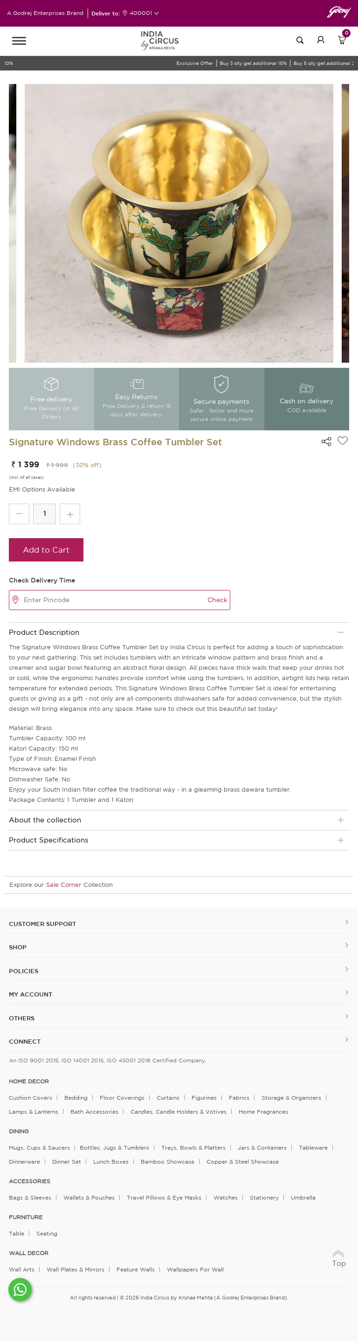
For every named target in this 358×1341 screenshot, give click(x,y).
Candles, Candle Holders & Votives (179, 1111)
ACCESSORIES (29, 1181)
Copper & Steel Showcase (243, 1161)
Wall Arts (21, 1269)
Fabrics (239, 1097)
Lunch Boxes (111, 1161)
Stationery (264, 1197)
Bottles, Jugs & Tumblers (114, 1147)
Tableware (313, 1147)
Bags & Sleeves (30, 1197)
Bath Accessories (94, 1111)
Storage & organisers (291, 1097)
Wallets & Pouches (89, 1197)
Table (16, 1233)
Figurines (204, 1097)
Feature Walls (136, 1269)
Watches (225, 1197)
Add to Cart (46, 549)
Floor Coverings (122, 1097)
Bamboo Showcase (167, 1161)
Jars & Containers (262, 1147)
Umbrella (303, 1197)
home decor (29, 1081)
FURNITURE (25, 1217)
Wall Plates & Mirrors (75, 1269)
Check (217, 600)
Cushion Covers (30, 1097)
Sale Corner (63, 884)
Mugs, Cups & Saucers (39, 1147)
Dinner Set (66, 1161)
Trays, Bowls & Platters (193, 1147)
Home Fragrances (263, 1111)
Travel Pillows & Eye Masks (164, 1197)
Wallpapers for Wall (195, 1269)
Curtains (168, 1097)
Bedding (76, 1097)
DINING (18, 1131)
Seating (46, 1233)
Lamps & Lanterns (33, 1111)
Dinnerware (24, 1161)
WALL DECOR (28, 1253)
